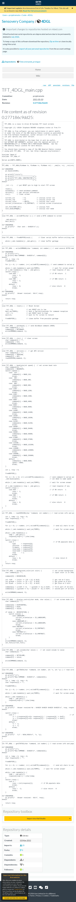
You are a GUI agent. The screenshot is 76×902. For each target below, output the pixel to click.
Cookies (46, 896)
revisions (66, 85)
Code (24, 15)
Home (38, 69)
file (73, 85)
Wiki (38, 76)
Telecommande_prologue (28, 62)
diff (49, 85)
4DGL (30, 15)
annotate (56, 85)
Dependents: (9, 62)
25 (22, 845)
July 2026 (15, 37)
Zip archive (54, 41)
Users (4, 15)
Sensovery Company (18, 21)
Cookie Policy (18, 889)
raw (44, 85)
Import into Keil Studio (36, 818)
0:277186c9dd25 (40, 103)
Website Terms (29, 896)
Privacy (38, 896)
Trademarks (54, 896)
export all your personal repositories (34, 49)
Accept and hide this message (14, 898)
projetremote (14, 15)
